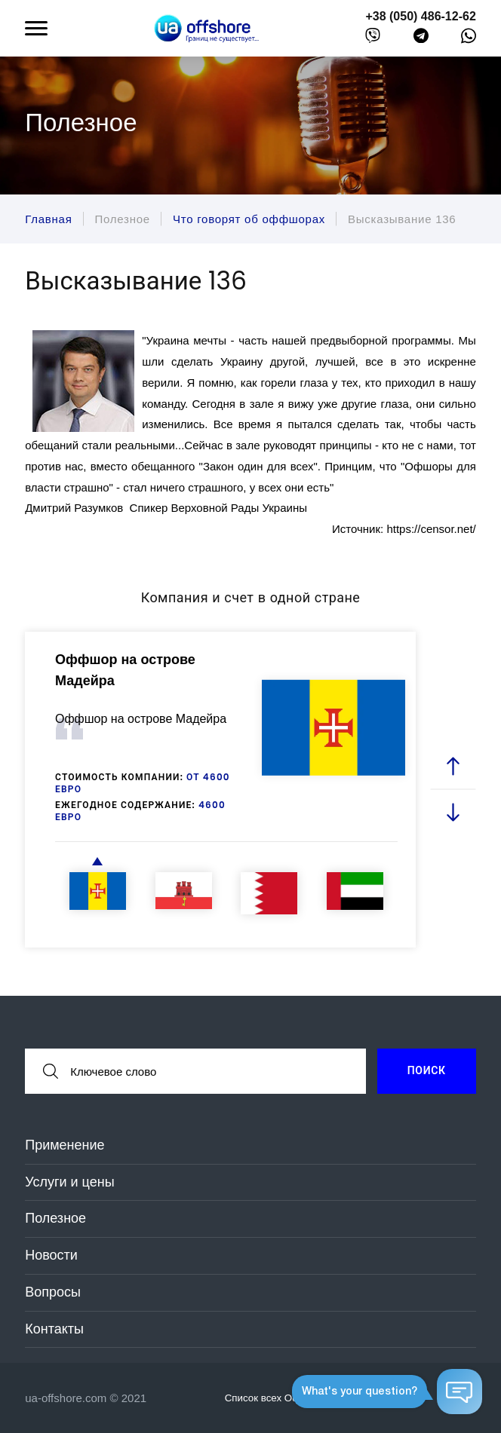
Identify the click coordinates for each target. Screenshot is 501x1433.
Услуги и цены (69, 1182)
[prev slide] (452, 767)
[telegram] (421, 39)
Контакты (54, 1329)
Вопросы (53, 1292)
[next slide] (452, 812)
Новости (51, 1255)
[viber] (372, 39)
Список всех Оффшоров (290, 1398)
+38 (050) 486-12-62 (420, 16)
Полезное (55, 1218)
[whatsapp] (468, 39)
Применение (64, 1145)
